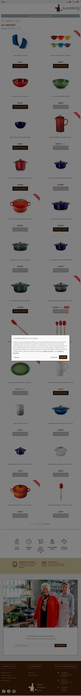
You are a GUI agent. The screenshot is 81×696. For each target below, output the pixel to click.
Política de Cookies (48, 351)
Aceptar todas (63, 357)
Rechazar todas (54, 357)
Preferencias (16, 357)
